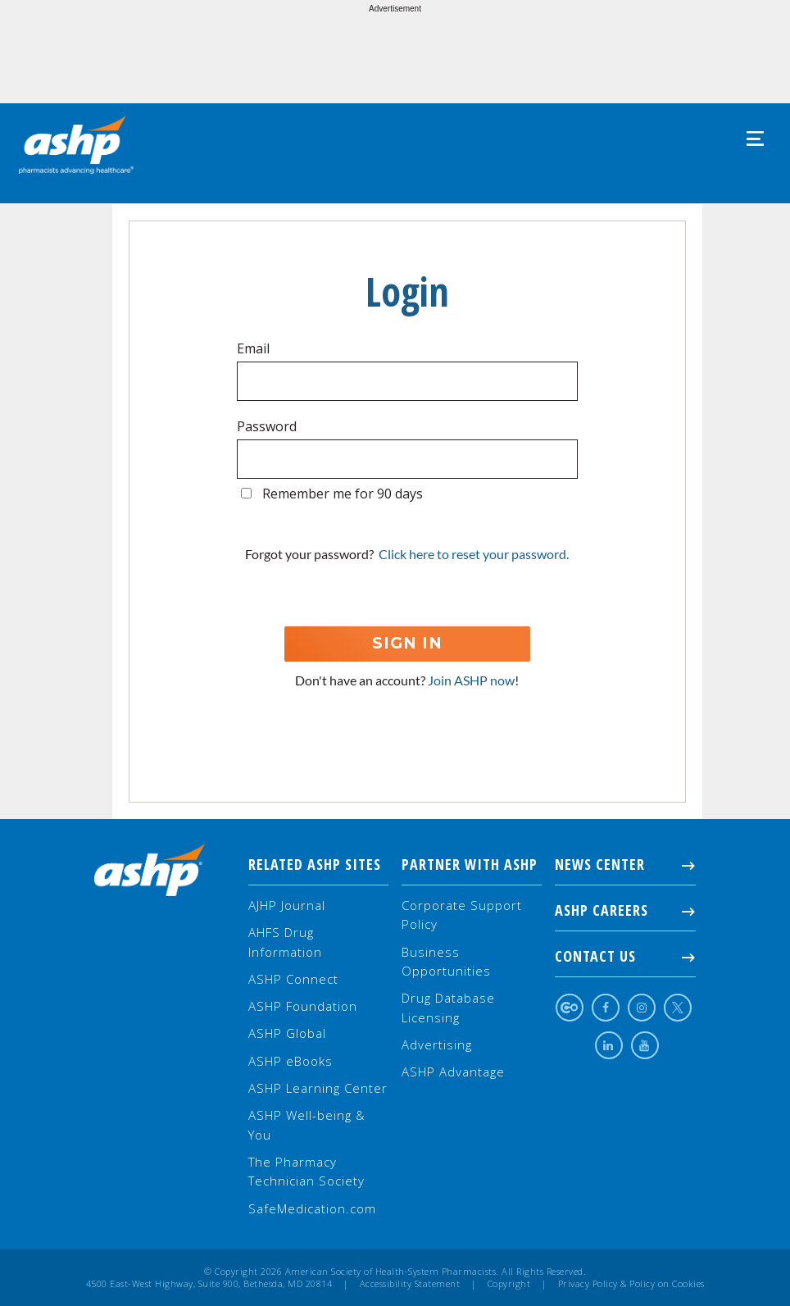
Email (253, 348)
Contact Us (625, 956)
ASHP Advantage (453, 1071)
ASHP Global (287, 1033)
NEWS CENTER (625, 864)
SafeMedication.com (312, 1208)
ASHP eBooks (290, 1061)
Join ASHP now (471, 680)
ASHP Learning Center (318, 1088)
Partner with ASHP (470, 864)
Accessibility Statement (410, 1284)
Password (267, 426)
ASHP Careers (625, 910)
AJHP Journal (286, 905)
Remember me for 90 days (342, 494)
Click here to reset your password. (474, 554)
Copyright (509, 1284)
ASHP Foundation (302, 1006)
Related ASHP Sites (314, 864)
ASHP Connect (293, 979)
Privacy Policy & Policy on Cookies (631, 1284)
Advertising (437, 1044)
